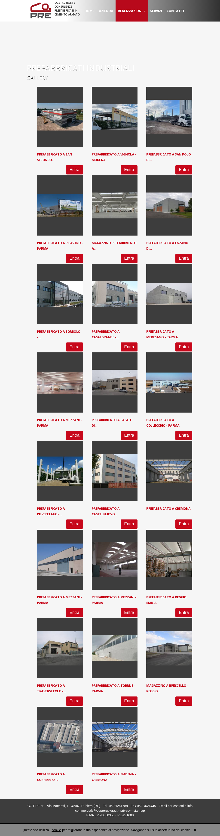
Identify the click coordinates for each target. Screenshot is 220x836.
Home (89, 11)
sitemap (139, 810)
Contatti (175, 11)
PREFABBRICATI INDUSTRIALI (80, 67)
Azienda (106, 11)
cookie (56, 830)
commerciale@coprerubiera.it (96, 810)
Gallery (37, 77)
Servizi (156, 11)
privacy (125, 810)
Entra (74, 169)
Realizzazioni (132, 11)
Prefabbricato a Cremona (168, 508)
